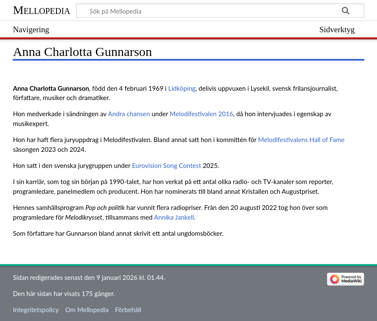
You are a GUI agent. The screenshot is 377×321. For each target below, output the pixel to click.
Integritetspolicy (36, 309)
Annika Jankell (174, 217)
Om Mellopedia (86, 309)
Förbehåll (128, 309)
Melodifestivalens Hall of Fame (301, 139)
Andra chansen (129, 113)
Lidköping (181, 88)
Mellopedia (41, 10)
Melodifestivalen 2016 (202, 113)
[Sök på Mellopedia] (219, 10)
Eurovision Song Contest (166, 165)
